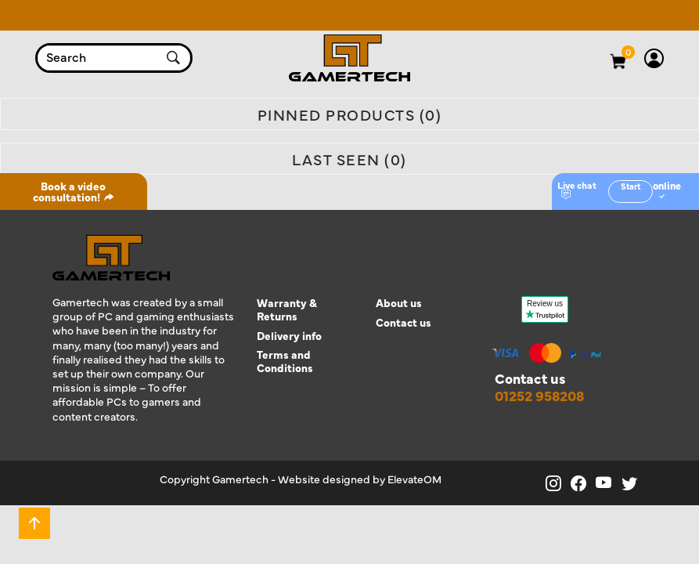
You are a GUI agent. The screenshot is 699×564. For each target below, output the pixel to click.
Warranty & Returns (287, 309)
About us (399, 302)
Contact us (403, 322)
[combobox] (98, 58)
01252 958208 (539, 395)
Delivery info (289, 335)
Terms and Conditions (285, 361)
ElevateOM (414, 478)
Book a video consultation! (73, 191)
